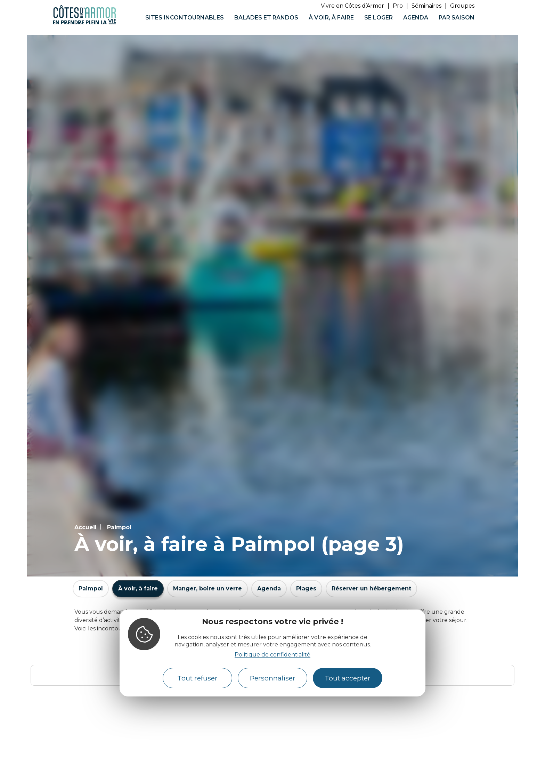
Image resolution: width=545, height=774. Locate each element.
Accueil (85, 527)
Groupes (462, 5)
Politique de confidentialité (272, 654)
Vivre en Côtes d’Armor (352, 5)
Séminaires (426, 5)
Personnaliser (272, 678)
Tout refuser (197, 678)
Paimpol (119, 527)
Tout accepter (348, 678)
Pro (398, 5)
